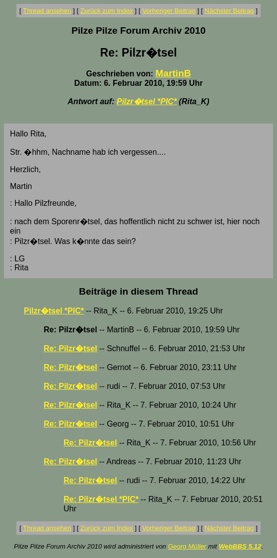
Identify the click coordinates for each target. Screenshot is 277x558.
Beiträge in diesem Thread (138, 291)
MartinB (173, 73)
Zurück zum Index (106, 10)
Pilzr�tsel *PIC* (147, 101)
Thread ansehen (47, 10)
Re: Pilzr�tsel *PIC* (101, 499)
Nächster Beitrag (229, 10)
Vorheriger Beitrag (168, 10)
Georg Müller (187, 546)
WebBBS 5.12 (240, 546)
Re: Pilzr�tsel (70, 348)
